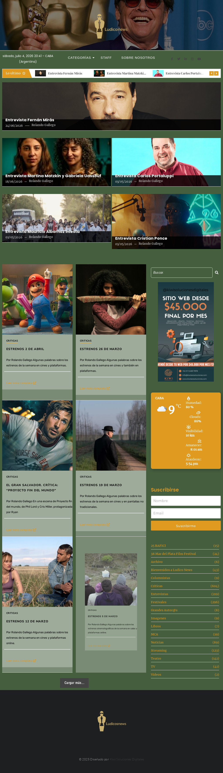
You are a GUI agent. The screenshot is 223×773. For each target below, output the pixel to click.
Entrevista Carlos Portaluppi (185, 73)
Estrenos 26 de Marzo (106, 339)
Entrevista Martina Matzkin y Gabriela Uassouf (139, 73)
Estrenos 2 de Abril (25, 349)
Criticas (12, 340)
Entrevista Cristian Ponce (141, 238)
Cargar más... (74, 683)
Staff (106, 57)
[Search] (182, 273)
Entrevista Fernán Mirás (65, 73)
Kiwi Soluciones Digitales (127, 759)
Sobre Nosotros (138, 57)
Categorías (81, 57)
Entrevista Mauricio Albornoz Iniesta (42, 231)
